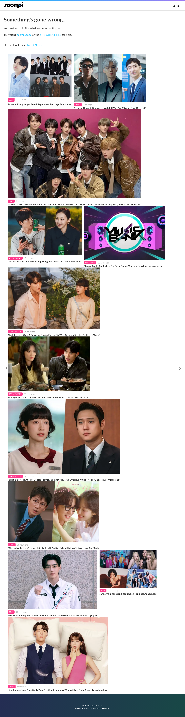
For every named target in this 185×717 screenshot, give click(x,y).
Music (11, 201)
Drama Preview (15, 258)
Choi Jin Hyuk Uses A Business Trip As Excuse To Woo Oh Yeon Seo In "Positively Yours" (54, 335)
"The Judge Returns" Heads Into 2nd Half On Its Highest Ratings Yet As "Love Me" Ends (53, 548)
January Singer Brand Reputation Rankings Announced (128, 593)
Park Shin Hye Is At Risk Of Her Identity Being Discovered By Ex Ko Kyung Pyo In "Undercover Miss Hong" (64, 479)
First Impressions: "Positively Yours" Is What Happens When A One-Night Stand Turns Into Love (58, 689)
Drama (77, 104)
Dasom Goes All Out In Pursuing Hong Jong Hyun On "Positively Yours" (45, 261)
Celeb (11, 100)
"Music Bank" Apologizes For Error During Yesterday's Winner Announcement (124, 266)
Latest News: (34, 45)
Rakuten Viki (98, 708)
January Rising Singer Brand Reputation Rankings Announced (39, 104)
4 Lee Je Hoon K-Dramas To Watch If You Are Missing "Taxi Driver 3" (110, 108)
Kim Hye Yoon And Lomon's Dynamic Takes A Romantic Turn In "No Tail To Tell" (49, 397)
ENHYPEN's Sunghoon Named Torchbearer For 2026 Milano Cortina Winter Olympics (52, 615)
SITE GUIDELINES (50, 34)
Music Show (90, 262)
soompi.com (24, 34)
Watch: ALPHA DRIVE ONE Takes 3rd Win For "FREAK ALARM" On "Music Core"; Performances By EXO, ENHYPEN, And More (74, 204)
